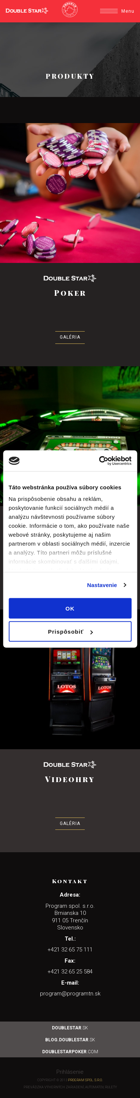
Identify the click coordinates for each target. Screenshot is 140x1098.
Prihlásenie (70, 1072)
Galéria (70, 337)
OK (70, 608)
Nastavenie (102, 585)
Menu (117, 11)
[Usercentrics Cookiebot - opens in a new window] (99, 461)
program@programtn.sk (70, 993)
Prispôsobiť (70, 631)
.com (70, 1051)
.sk (70, 1027)
